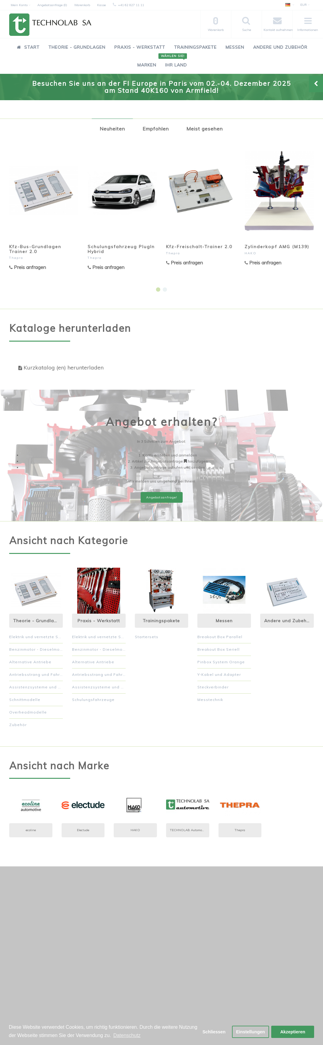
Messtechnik (210, 699)
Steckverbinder (213, 687)
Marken (146, 65)
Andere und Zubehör (280, 47)
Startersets (146, 636)
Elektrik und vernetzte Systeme (36, 636)
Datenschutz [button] (127, 1035)
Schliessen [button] (214, 1031)
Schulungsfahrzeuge (93, 699)
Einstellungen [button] (250, 1031)
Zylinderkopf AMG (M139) (277, 246)
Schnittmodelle (24, 699)
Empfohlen (155, 129)
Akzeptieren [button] (292, 1031)
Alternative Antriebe (30, 662)
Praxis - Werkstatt (139, 47)
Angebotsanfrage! (161, 497)
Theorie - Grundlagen (76, 47)
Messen (235, 47)
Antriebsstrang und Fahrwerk (36, 674)
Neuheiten (112, 129)
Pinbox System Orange (221, 662)
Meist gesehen (204, 129)
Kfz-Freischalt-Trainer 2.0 (199, 246)
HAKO (250, 253)
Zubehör (18, 724)
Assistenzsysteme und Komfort (36, 687)
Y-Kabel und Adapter (219, 674)
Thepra (16, 258)
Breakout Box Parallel (219, 636)
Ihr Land (174, 62)
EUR (305, 5)
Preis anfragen (27, 267)
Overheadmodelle (28, 712)
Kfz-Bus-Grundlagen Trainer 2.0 (35, 249)
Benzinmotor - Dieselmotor (36, 649)
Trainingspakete (195, 47)
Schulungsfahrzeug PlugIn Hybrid (121, 249)
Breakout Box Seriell (218, 649)
